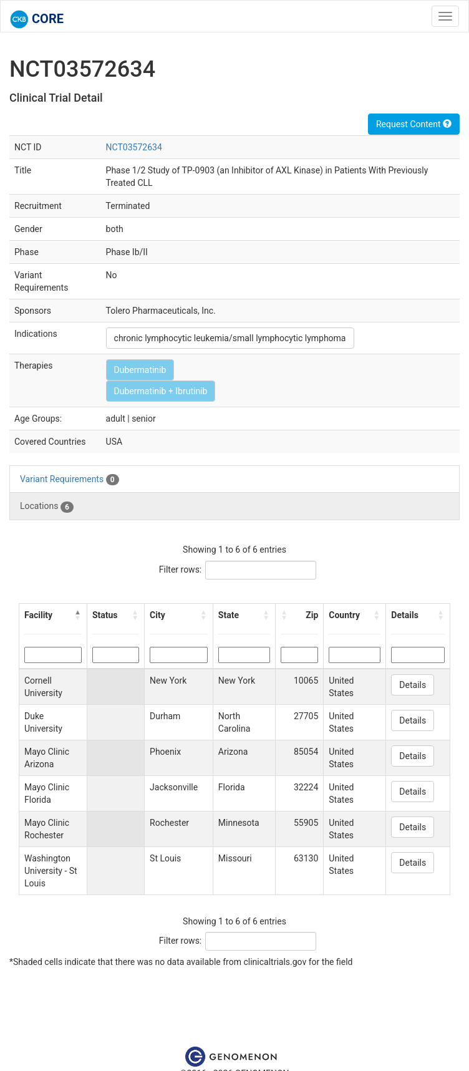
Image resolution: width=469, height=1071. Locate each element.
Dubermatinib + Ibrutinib (161, 391)
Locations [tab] (47, 506)
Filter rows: (180, 569)
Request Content (414, 124)
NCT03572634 (134, 147)
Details (412, 685)
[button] (78, 615)
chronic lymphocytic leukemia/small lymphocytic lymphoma (230, 338)
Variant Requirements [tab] (69, 479)
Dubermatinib (140, 370)
